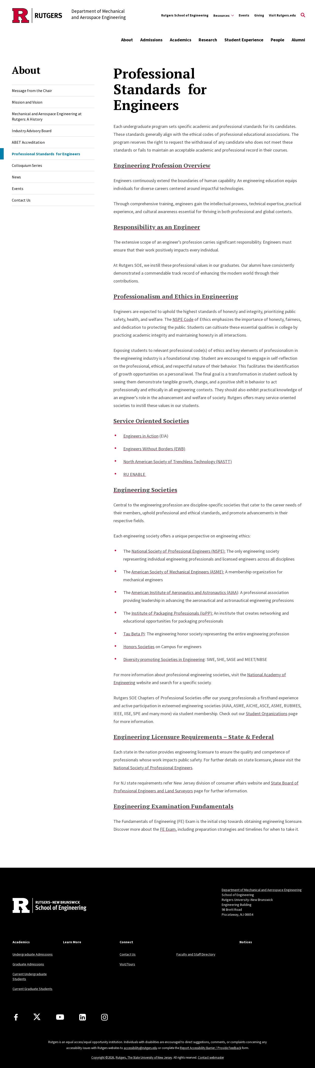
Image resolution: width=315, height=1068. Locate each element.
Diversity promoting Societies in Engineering (164, 659)
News (16, 176)
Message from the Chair (32, 90)
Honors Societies (139, 646)
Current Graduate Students (32, 989)
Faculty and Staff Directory (195, 954)
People (277, 40)
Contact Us (21, 200)
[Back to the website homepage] (37, 15)
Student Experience (243, 40)
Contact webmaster (211, 1057)
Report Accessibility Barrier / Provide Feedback (210, 1048)
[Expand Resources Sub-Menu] (223, 15)
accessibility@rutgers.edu (140, 1048)
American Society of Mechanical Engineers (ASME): (177, 572)
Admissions (151, 40)
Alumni (298, 40)
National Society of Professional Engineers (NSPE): (178, 551)
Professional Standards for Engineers (46, 153)
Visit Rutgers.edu (282, 15)
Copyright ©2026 (102, 1057)
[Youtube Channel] (60, 1017)
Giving (259, 15)
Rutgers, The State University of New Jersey (144, 1057)
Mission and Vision (27, 102)
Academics (180, 40)
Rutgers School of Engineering (184, 15)
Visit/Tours (127, 964)
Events (244, 15)
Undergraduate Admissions (33, 954)
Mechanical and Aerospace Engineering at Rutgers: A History (47, 116)
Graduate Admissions (28, 964)
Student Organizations (266, 713)
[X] (37, 1017)
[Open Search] (303, 15)
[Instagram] (104, 1017)
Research (208, 40)
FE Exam (168, 829)
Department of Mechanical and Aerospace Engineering (262, 890)
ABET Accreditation (28, 142)
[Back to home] (45, 906)
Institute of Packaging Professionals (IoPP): (172, 613)
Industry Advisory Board (31, 130)
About (127, 40)
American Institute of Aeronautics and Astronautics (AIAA (184, 592)
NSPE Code (183, 319)
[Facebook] (16, 1017)
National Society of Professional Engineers (152, 767)
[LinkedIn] (82, 1017)
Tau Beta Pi (134, 634)
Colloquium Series (27, 165)
